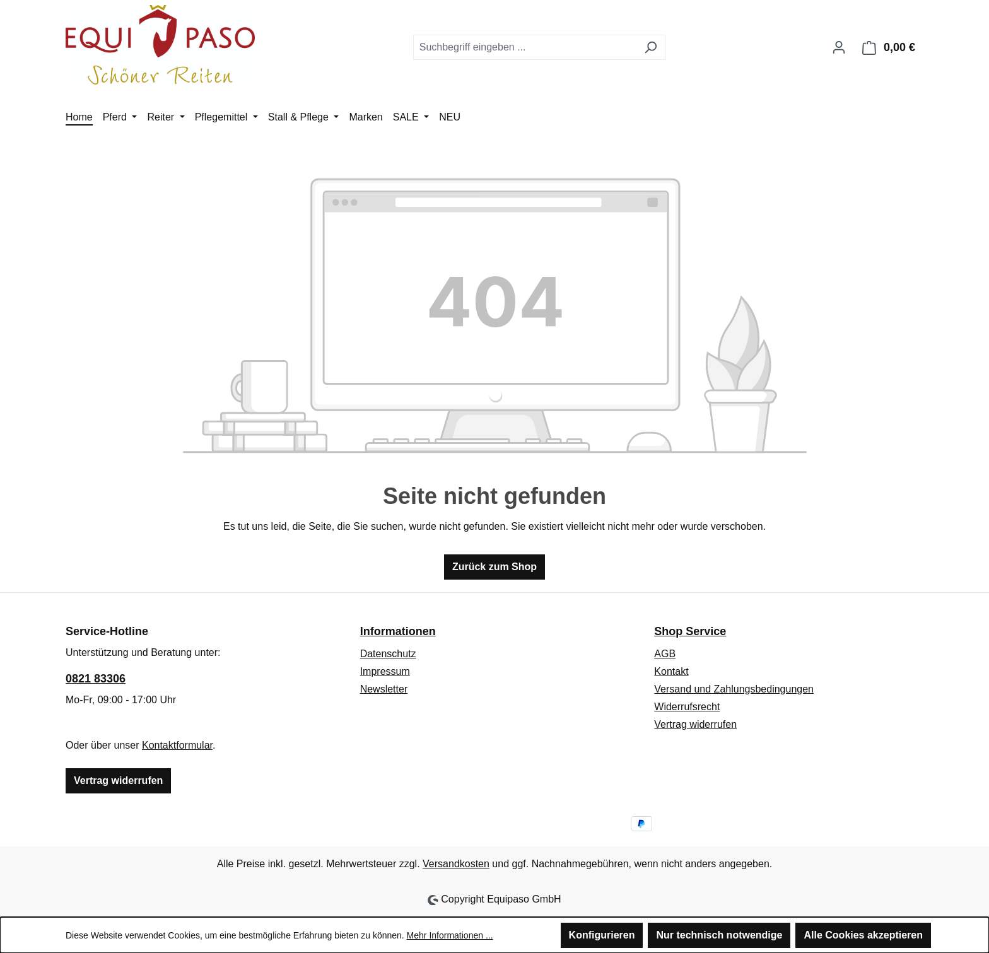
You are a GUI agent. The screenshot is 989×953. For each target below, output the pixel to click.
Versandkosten (456, 863)
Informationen (398, 631)
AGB (665, 653)
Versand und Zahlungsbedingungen (734, 689)
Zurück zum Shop (494, 566)
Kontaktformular (177, 745)
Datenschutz (388, 653)
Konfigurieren (602, 935)
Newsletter (384, 689)
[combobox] (524, 47)
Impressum (385, 671)
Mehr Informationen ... (450, 935)
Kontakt (671, 671)
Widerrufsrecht (687, 706)
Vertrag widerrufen (118, 780)
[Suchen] (650, 47)
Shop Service (690, 631)
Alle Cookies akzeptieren (863, 935)
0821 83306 (96, 678)
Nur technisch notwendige (719, 935)
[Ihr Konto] (839, 47)
